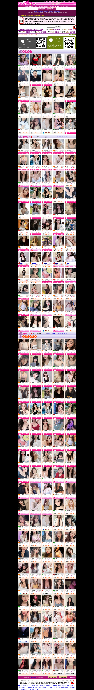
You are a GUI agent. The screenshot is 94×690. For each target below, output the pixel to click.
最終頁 (65, 137)
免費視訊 (27, 65)
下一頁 (58, 137)
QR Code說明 (72, 34)
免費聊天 (39, 81)
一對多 (74, 263)
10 (55, 137)
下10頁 (61, 137)
